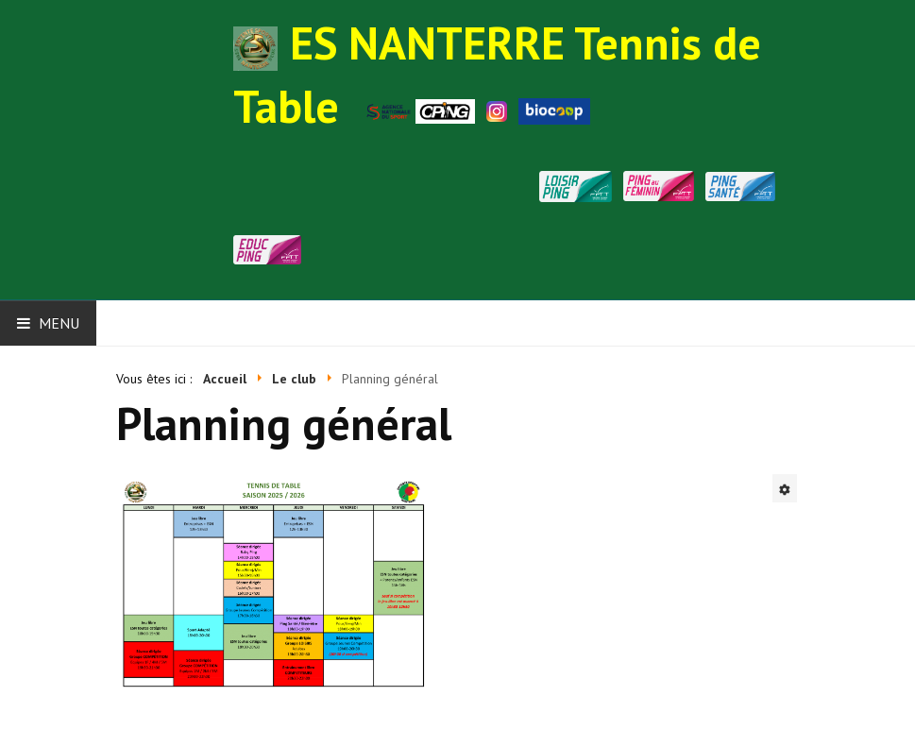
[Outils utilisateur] (784, 488)
